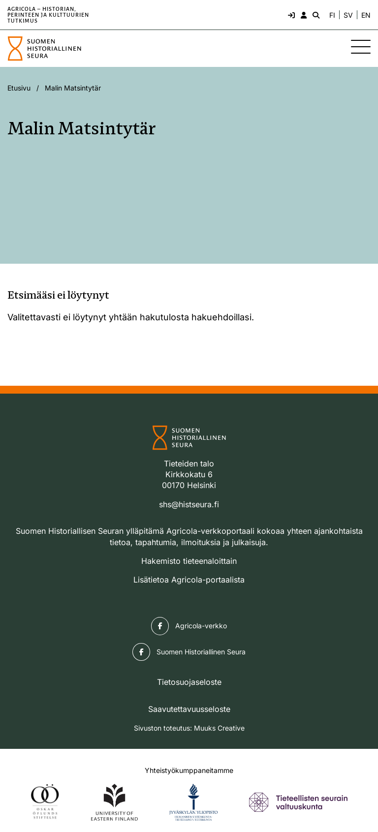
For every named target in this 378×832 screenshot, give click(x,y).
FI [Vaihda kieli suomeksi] (332, 15)
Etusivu (19, 88)
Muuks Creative (219, 728)
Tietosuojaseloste (189, 682)
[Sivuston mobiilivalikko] (361, 47)
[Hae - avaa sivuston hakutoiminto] (315, 15)
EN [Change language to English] (366, 15)
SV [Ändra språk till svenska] (348, 15)
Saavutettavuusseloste (189, 709)
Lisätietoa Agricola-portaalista (189, 580)
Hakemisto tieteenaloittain (189, 561)
